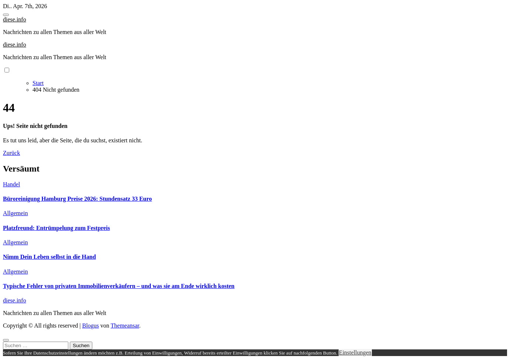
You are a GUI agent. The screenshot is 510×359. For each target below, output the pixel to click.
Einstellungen (355, 352)
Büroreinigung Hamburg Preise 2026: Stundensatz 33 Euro (77, 199)
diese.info (14, 19)
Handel (11, 184)
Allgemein (15, 213)
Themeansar (125, 325)
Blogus (90, 325)
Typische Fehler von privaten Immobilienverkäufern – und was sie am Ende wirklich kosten (119, 286)
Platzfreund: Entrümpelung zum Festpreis (56, 228)
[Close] (6, 340)
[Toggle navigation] (6, 15)
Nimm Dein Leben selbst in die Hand (49, 257)
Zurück (11, 153)
